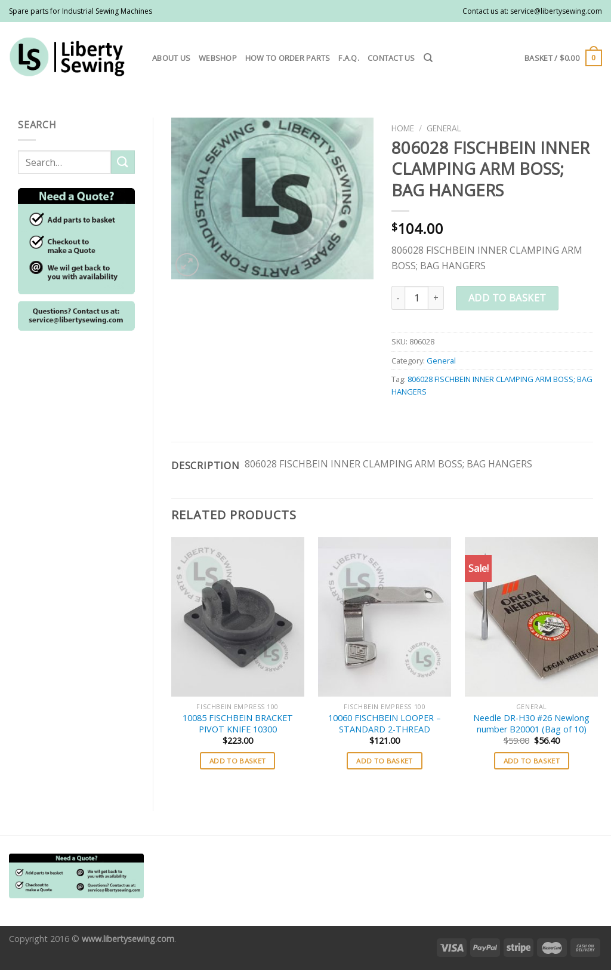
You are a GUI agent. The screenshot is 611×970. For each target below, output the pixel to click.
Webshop (218, 58)
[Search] (428, 58)
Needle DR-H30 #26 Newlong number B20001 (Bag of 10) (531, 724)
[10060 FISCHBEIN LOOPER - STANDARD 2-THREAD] (384, 617)
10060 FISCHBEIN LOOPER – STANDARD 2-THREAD (384, 724)
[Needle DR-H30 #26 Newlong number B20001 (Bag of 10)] (531, 617)
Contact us (391, 58)
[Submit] (123, 162)
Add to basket (507, 297)
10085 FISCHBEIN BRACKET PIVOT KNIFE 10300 (238, 724)
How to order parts (288, 58)
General (444, 128)
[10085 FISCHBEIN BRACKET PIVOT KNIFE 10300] (237, 617)
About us (171, 58)
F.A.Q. (348, 58)
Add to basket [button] (237, 760)
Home (402, 128)
